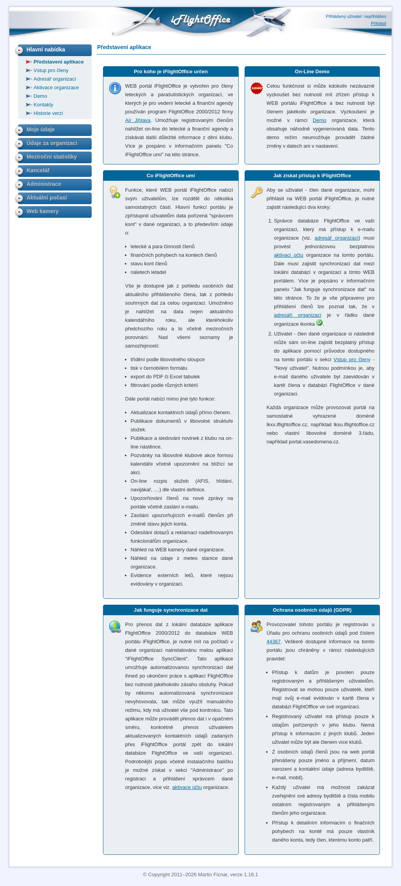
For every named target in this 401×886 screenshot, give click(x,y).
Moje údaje (41, 129)
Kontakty (43, 105)
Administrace (44, 184)
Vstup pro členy (352, 359)
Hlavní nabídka (46, 49)
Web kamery (43, 211)
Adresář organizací (55, 79)
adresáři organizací (297, 315)
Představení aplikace (59, 62)
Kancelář (38, 170)
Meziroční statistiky (52, 157)
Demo (319, 120)
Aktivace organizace (56, 87)
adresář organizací (336, 238)
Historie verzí (48, 113)
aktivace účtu (187, 787)
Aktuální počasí (47, 197)
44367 (273, 641)
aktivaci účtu (288, 255)
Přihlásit (378, 23)
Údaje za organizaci (52, 143)
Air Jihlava (138, 120)
